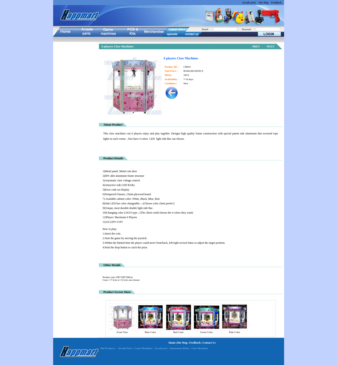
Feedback (276, 2)
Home (172, 342)
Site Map (264, 2)
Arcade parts (249, 2)
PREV (256, 46)
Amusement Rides (179, 348)
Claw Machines (199, 348)
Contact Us (209, 342)
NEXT (270, 46)
